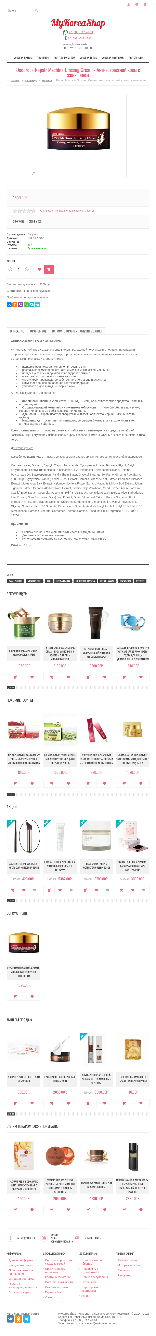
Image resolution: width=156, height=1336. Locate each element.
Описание (18, 221)
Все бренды (131, 57)
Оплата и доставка (21, 1278)
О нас (49, 1296)
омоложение (125, 580)
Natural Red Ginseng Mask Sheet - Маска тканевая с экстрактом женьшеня (23, 1185)
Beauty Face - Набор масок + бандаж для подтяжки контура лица (132, 866)
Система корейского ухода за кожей (58, 1261)
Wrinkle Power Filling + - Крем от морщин (23, 1078)
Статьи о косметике (58, 1276)
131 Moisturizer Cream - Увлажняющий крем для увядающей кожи (96, 653)
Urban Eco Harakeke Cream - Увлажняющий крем (23, 652)
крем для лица (63, 580)
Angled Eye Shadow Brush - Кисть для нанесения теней (24, 865)
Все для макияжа (66, 57)
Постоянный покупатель (129, 4)
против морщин (107, 580)
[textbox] (23, 10)
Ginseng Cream (34, 580)
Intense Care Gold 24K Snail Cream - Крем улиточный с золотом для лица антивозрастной (60, 653)
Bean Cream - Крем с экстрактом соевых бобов (96, 865)
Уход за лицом (27, 57)
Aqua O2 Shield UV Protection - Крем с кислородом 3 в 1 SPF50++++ (60, 866)
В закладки (39, 269)
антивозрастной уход (85, 580)
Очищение (46, 57)
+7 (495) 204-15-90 (80, 37)
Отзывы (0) (35, 221)
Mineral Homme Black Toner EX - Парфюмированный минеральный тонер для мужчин (133, 1185)
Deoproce (47, 80)
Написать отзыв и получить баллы (74, 210)
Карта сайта (53, 1292)
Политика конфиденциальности (23, 1285)
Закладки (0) (137, 4)
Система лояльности (59, 1281)
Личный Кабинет (129, 1259)
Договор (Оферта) (21, 1259)
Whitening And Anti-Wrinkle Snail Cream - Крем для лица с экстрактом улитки (133, 759)
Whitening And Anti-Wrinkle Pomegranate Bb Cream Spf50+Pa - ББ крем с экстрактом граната (96, 759)
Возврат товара (19, 1292)
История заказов (129, 1264)
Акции (85, 1295)
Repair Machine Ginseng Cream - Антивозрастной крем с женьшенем (24, 972)
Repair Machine (15, 580)
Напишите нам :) (92, 1237)
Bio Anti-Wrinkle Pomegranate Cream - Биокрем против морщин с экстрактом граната (24, 759)
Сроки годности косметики (55, 1270)
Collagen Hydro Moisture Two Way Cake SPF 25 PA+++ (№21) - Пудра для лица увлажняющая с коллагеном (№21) (132, 654)
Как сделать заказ (20, 1264)
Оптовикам (88, 1281)
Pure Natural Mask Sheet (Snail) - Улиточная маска (133, 1078)
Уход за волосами (110, 57)
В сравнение (34, 890)
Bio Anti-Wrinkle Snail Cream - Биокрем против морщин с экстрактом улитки (60, 759)
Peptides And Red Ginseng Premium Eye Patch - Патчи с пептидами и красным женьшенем (60, 1185)
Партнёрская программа (90, 1288)
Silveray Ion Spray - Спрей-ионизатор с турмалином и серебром (96, 1079)
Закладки (124, 1270)
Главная (15, 80)
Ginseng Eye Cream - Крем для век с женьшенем (96, 1185)
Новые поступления (94, 1276)
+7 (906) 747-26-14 (81, 32)
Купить (49, 269)
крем (49, 580)
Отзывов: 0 (46, 210)
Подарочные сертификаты (90, 1270)
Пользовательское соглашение (21, 1271)
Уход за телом (88, 57)
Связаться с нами (56, 1286)
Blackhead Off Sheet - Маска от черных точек (60, 1078)
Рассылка (124, 1274)
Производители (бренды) (91, 1261)
